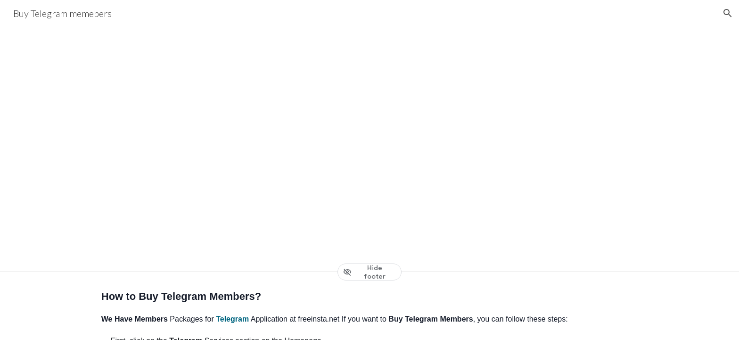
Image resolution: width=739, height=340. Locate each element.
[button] (727, 13)
